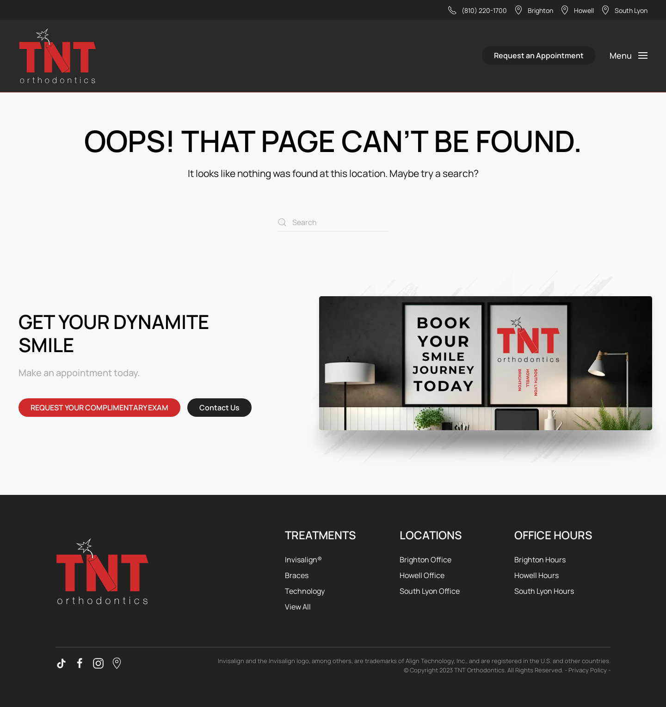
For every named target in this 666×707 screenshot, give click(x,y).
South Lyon (624, 10)
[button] (629, 55)
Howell (577, 10)
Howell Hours (536, 575)
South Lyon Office (430, 591)
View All (298, 607)
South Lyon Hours (544, 591)
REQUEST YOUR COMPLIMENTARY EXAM (99, 407)
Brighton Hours (540, 560)
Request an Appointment (539, 55)
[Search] (333, 222)
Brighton (533, 10)
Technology (305, 591)
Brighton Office (425, 560)
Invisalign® (303, 560)
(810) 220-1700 (477, 10)
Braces (296, 575)
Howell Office (422, 575)
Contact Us (219, 407)
